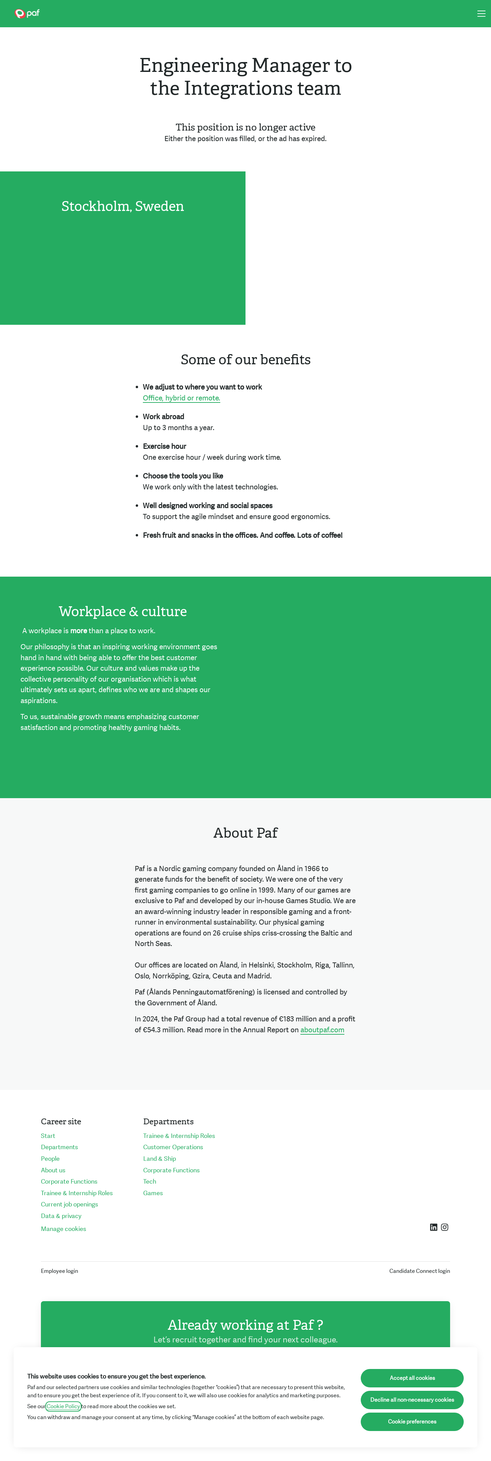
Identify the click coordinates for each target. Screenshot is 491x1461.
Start (48, 1136)
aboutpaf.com (322, 1030)
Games (153, 1193)
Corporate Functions (69, 1181)
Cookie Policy (63, 1406)
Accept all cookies (412, 1378)
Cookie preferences (412, 1422)
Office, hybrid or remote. (181, 398)
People (50, 1159)
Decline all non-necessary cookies (412, 1400)
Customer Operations (173, 1147)
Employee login (59, 1271)
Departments (59, 1147)
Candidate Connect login (419, 1271)
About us (53, 1170)
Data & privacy (61, 1216)
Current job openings (69, 1204)
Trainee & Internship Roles (77, 1193)
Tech (149, 1181)
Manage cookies (63, 1229)
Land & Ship (159, 1159)
